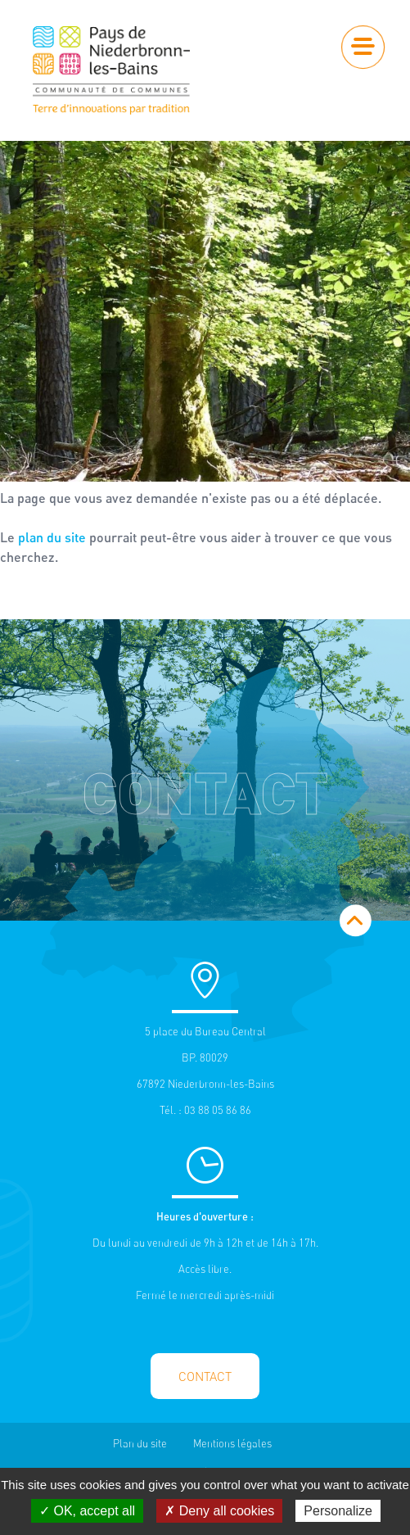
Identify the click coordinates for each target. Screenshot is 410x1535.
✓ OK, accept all (87, 1511)
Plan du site (140, 1444)
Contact (205, 1376)
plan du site (52, 537)
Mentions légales (232, 1444)
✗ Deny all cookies (219, 1511)
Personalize (338, 1511)
